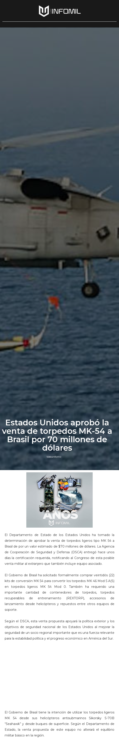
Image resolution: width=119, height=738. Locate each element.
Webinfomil (53, 456)
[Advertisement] (59, 672)
